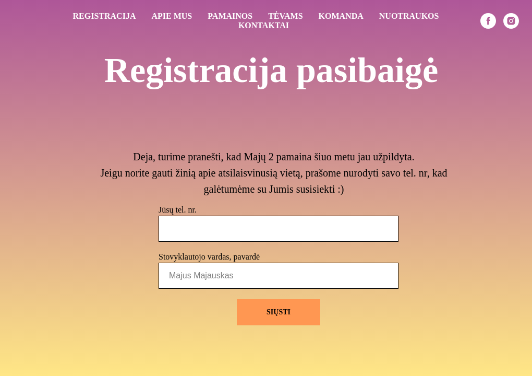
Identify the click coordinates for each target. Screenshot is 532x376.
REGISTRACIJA (104, 15)
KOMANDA (341, 15)
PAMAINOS (230, 15)
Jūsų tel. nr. (178, 209)
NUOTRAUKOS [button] (409, 15)
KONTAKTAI (263, 25)
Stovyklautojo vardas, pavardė (209, 256)
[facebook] (488, 21)
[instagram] (511, 21)
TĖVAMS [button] (285, 15)
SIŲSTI (279, 312)
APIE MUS (171, 15)
